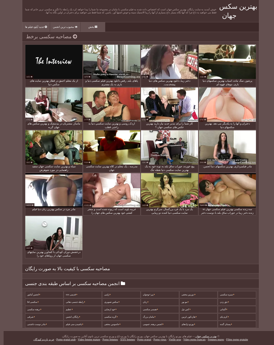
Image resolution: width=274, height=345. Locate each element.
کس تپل (182, 309)
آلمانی (220, 309)
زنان (142, 302)
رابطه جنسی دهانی (71, 302)
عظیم (65, 309)
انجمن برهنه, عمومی (149, 324)
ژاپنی (104, 294)
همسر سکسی (146, 309)
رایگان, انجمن (69, 317)
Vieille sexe (171, 339)
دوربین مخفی (185, 294)
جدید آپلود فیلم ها (32, 26)
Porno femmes (106, 339)
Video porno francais (191, 339)
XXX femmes (124, 339)
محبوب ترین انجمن (61, 26)
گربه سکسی (107, 317)
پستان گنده (222, 324)
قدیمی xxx (68, 294)
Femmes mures (212, 339)
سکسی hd (29, 302)
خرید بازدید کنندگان (40, 339)
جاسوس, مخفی (109, 324)
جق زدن (220, 302)
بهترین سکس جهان (202, 336)
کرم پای (220, 317)
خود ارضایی (107, 309)
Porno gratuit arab (62, 339)
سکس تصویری (108, 302)
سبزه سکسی (223, 294)
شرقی (27, 317)
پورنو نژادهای (184, 324)
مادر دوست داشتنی (33, 324)
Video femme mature (85, 339)
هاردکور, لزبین (185, 317)
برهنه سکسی (31, 309)
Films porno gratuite (233, 339)
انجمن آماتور (30, 294)
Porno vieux (156, 339)
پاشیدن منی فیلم (71, 324)
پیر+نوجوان (145, 294)
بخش (89, 26)
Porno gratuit (141, 339)
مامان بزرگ (145, 317)
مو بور (181, 302)
